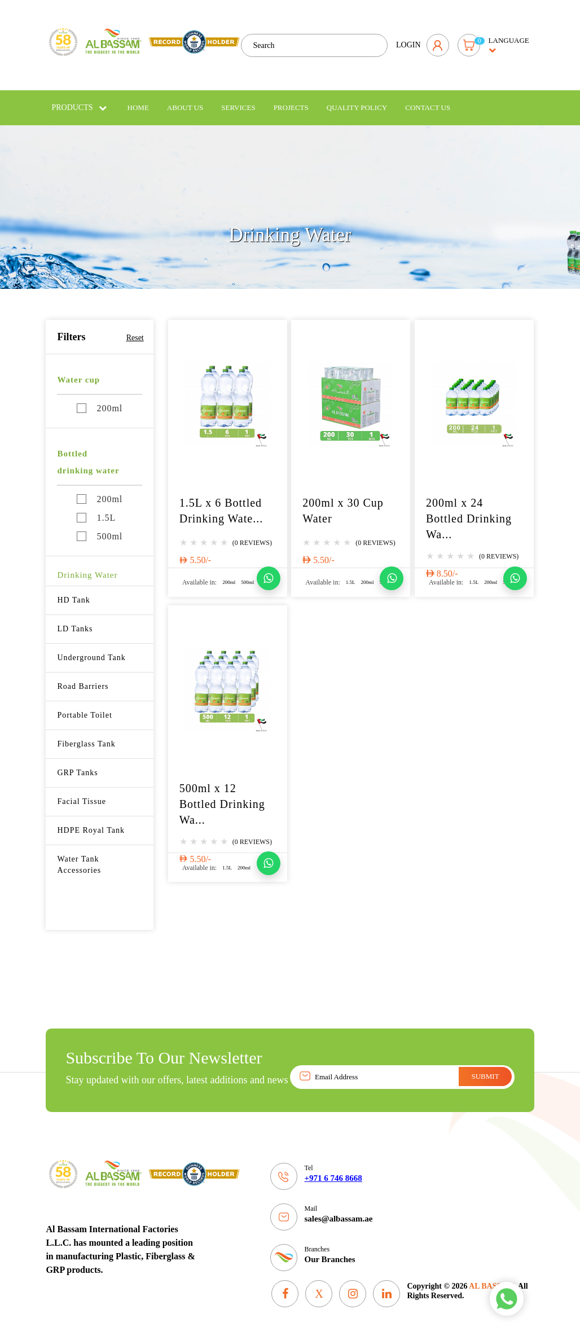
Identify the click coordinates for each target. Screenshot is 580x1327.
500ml (99, 528)
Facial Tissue (81, 793)
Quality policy (357, 99)
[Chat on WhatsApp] (268, 570)
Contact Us (427, 99)
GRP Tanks (77, 764)
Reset (135, 329)
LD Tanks (75, 620)
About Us (185, 99)
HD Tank (73, 591)
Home (138, 99)
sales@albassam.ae (338, 1210)
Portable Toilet (84, 706)
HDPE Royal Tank (91, 822)
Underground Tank (91, 649)
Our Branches (329, 1250)
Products (78, 99)
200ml (99, 400)
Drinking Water (87, 566)
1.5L (96, 509)
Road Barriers (82, 678)
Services (238, 99)
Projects (291, 99)
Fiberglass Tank (86, 735)
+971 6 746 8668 (333, 1169)
